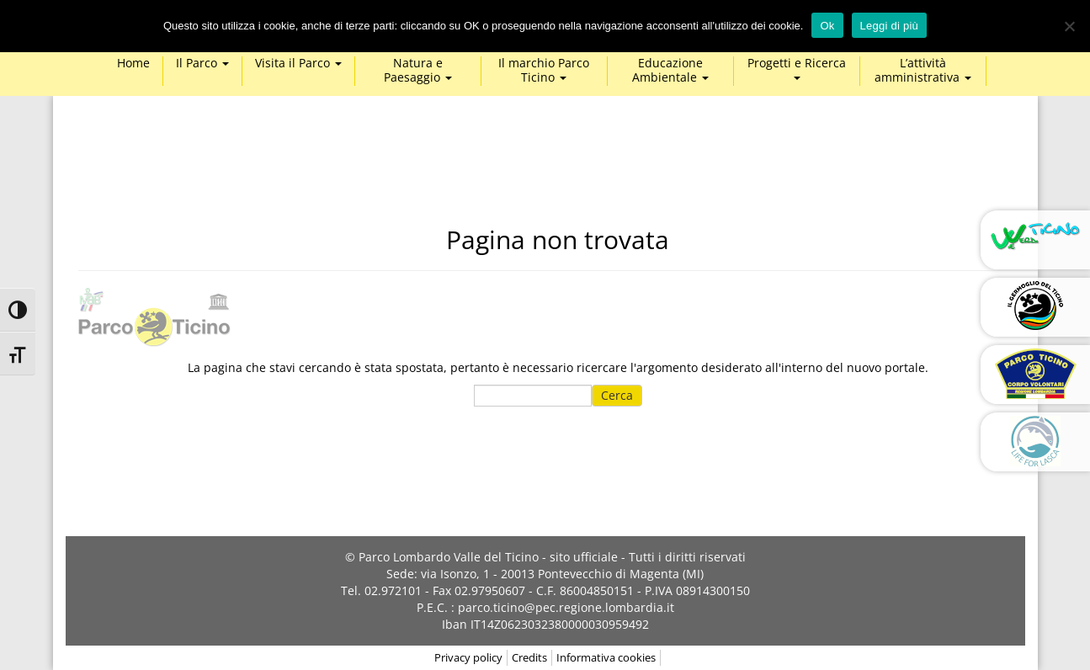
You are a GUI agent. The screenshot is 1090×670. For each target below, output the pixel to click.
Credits (529, 657)
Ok (827, 25)
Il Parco (202, 63)
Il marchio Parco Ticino (543, 70)
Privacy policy (468, 657)
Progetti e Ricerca (796, 68)
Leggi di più (889, 25)
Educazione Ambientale (670, 70)
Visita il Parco (298, 63)
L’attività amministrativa (923, 70)
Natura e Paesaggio (418, 70)
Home (133, 63)
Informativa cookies (606, 657)
